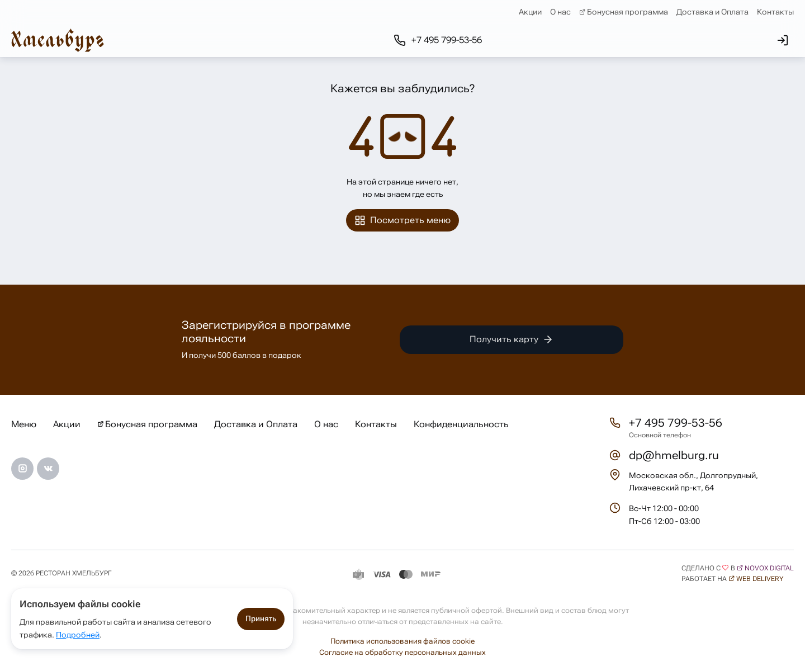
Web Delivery (759, 579)
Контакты (775, 11)
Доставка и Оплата (712, 11)
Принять (260, 618)
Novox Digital (769, 568)
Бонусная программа (627, 11)
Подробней (78, 634)
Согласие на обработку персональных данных (402, 652)
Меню (23, 424)
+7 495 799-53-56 (675, 422)
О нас (560, 11)
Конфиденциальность (461, 424)
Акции (530, 11)
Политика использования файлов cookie (402, 641)
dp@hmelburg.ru (674, 455)
